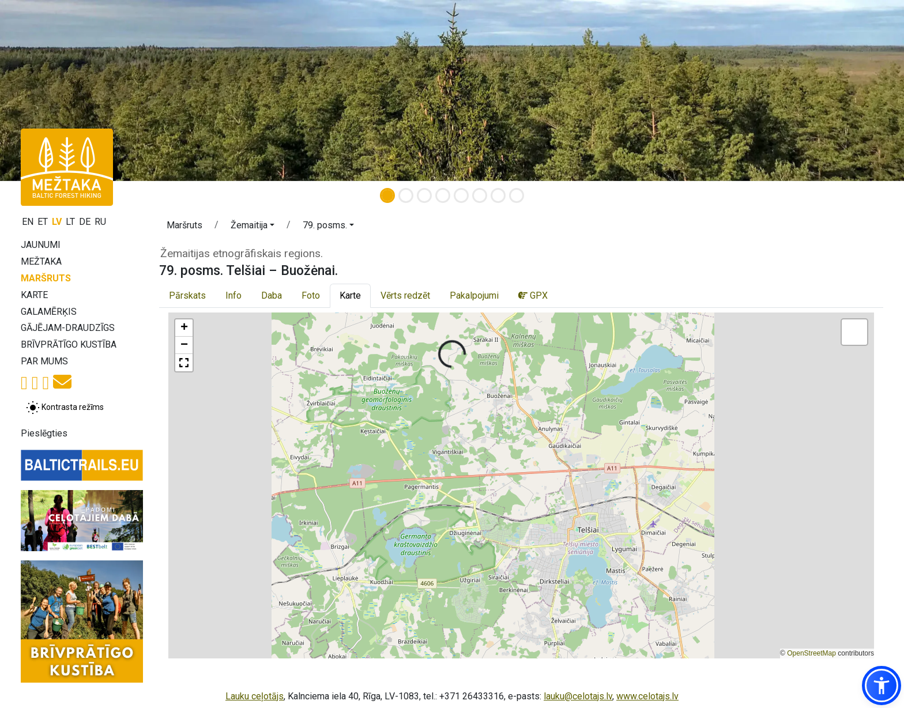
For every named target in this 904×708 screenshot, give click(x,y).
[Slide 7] (498, 195)
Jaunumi (41, 244)
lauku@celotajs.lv (578, 696)
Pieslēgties (44, 433)
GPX (533, 295)
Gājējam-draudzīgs (68, 327)
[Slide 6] (479, 195)
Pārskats (187, 295)
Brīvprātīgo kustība (68, 344)
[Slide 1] (387, 195)
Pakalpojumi (474, 295)
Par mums (44, 361)
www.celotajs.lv (647, 696)
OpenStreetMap (811, 653)
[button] (252, 227)
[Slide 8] (516, 195)
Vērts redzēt (405, 295)
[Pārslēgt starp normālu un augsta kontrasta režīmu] (65, 407)
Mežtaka (41, 261)
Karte (34, 294)
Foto (311, 295)
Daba (271, 295)
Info (233, 295)
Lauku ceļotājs (254, 696)
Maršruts (46, 278)
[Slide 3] (424, 195)
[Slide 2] (405, 195)
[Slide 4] (442, 195)
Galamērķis (49, 311)
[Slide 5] (461, 195)
